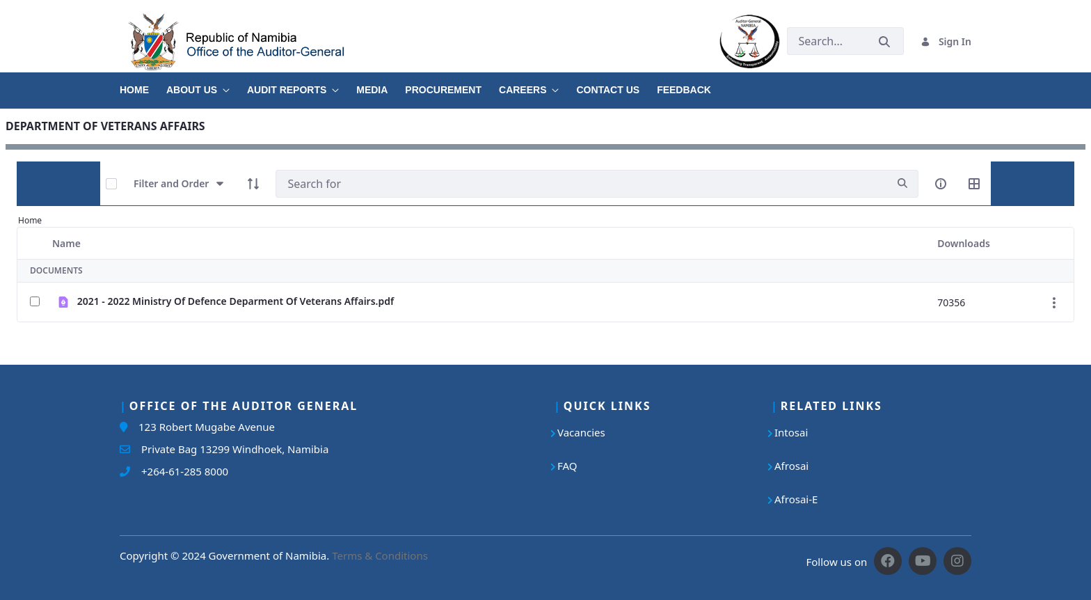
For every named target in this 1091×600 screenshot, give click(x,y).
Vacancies (581, 432)
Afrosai (791, 466)
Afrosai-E (796, 499)
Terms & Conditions (380, 555)
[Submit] (884, 41)
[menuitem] (143, 84)
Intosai (791, 432)
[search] (902, 183)
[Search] (581, 184)
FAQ (567, 466)
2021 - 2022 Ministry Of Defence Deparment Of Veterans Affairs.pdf (236, 301)
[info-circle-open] (941, 184)
